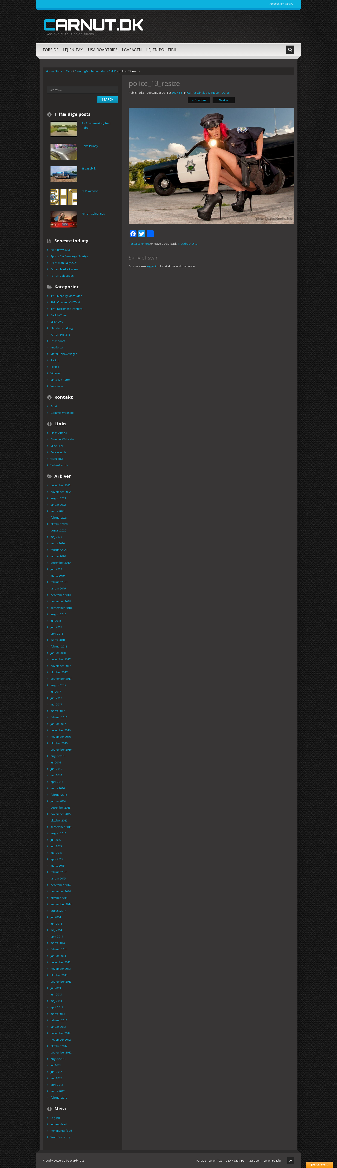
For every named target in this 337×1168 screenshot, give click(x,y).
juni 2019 (56, 569)
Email (54, 406)
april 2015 (57, 859)
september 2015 (61, 827)
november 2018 (61, 601)
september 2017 (61, 679)
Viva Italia (57, 386)
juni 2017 (56, 698)
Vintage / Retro (60, 380)
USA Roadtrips (103, 49)
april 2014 (57, 936)
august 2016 (58, 756)
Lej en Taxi (73, 49)
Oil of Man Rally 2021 (64, 263)
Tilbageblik (89, 168)
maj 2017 (56, 704)
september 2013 (61, 981)
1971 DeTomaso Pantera (67, 309)
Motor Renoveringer (64, 354)
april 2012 (57, 1085)
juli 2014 (56, 917)
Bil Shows (57, 322)
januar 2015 (58, 878)
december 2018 (60, 595)
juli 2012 (56, 1065)
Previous (198, 100)
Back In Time (64, 71)
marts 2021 (58, 511)
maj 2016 (56, 775)
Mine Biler (57, 446)
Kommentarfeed (61, 1131)
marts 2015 (58, 865)
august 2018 (58, 614)
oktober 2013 (59, 975)
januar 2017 (58, 724)
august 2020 (58, 530)
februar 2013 (59, 1020)
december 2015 (60, 807)
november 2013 (61, 969)
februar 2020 (59, 550)
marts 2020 (58, 543)
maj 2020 (56, 537)
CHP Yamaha (90, 191)
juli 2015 (56, 840)
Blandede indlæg (62, 328)
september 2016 (61, 749)
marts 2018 (58, 640)
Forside (50, 49)
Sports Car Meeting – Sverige (69, 256)
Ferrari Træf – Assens (64, 269)
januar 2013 (58, 1027)
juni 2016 (56, 769)
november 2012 (61, 1039)
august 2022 (58, 498)
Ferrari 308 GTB (60, 334)
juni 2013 (56, 994)
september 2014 (61, 904)
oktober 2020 (59, 524)
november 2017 (61, 666)
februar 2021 (59, 517)
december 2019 (60, 563)
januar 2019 (58, 588)
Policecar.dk (58, 452)
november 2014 (61, 891)
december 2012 (60, 1033)
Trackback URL (187, 244)
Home (50, 71)
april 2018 (57, 633)
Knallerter (57, 347)
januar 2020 (58, 556)
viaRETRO (57, 459)
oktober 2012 (59, 1046)
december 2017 (60, 659)
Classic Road (59, 433)
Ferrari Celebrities (93, 213)
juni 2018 (56, 627)
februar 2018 (59, 646)
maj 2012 (56, 1078)
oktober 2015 (59, 820)
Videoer (56, 373)
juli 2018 (56, 621)
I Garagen (132, 49)
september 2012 (61, 1052)
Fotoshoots (58, 341)
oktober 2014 (59, 898)
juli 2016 (56, 762)
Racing (55, 360)
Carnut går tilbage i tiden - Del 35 (95, 71)
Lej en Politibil (161, 49)
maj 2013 (56, 1001)
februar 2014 (59, 949)
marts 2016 (58, 788)
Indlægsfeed (59, 1124)
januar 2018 (58, 653)
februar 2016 (59, 795)
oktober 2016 (59, 743)
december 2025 (60, 485)
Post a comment (139, 244)
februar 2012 (59, 1097)
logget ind (153, 266)
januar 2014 (58, 956)
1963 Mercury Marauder (66, 296)
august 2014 (58, 911)
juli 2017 (56, 691)
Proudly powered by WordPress (63, 1160)
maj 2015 (56, 853)
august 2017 (58, 685)
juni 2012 (56, 1072)
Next (223, 100)
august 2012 (58, 1059)
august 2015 (58, 833)
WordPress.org (60, 1137)
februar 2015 (59, 872)
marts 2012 (58, 1091)
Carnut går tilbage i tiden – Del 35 (208, 93)
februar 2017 (59, 717)
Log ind (55, 1118)
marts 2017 (58, 711)
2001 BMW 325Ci (61, 250)
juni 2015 (56, 846)
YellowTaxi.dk (59, 465)
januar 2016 (58, 801)
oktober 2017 (59, 672)
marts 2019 (58, 575)
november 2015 (61, 814)
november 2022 (61, 492)
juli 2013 (56, 988)
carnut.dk (93, 24)
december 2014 (60, 885)
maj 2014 (56, 930)
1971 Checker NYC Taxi (65, 302)
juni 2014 (56, 923)
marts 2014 (58, 943)
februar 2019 (59, 582)
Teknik (55, 367)
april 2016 (57, 782)
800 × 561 (178, 93)
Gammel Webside (62, 413)
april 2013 (57, 1007)
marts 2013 (58, 1014)
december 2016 (60, 730)
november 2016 (61, 737)
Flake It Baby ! (90, 146)
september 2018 (61, 608)
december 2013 (60, 962)
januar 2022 (58, 505)
